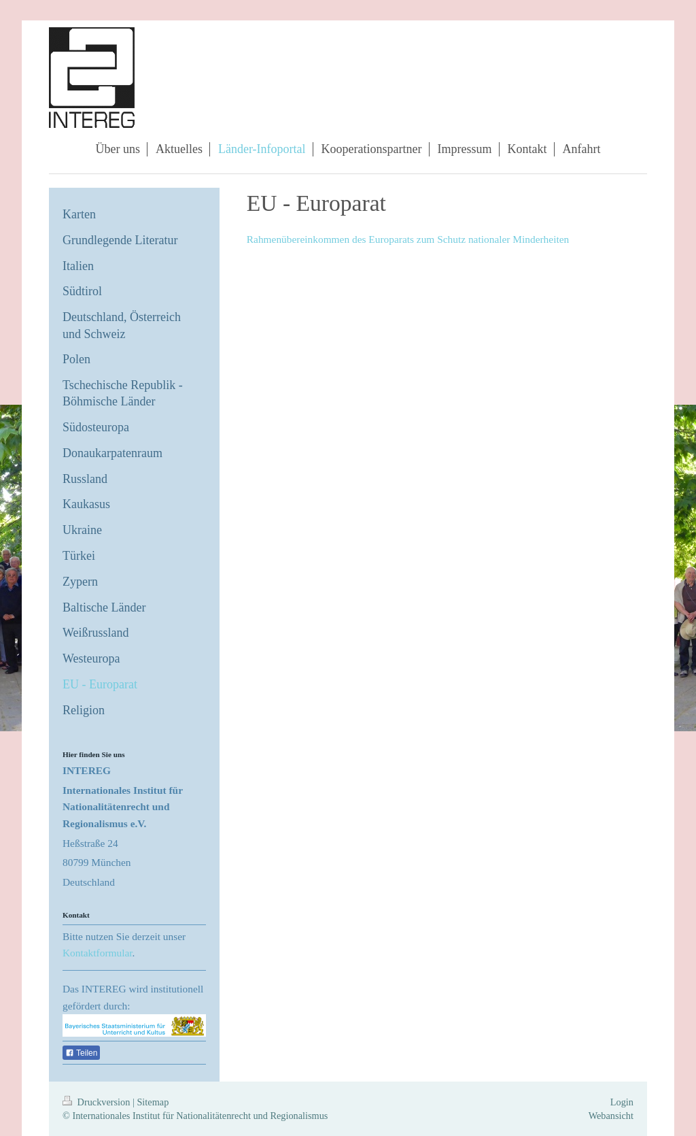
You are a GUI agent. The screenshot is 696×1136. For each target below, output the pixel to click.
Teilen (81, 1053)
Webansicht (611, 1115)
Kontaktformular (98, 952)
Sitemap (153, 1102)
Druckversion (98, 1102)
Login (621, 1102)
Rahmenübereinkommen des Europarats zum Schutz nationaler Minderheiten (408, 239)
